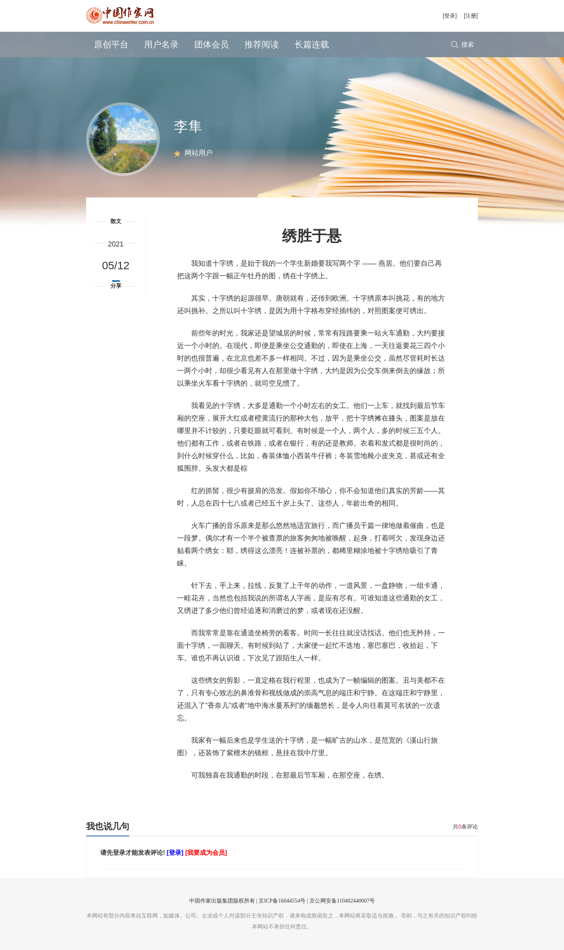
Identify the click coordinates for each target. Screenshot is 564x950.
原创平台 (111, 44)
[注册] (471, 16)
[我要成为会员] (206, 852)
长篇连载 (312, 44)
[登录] (450, 16)
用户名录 (161, 44)
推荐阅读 (261, 44)
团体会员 (211, 44)
